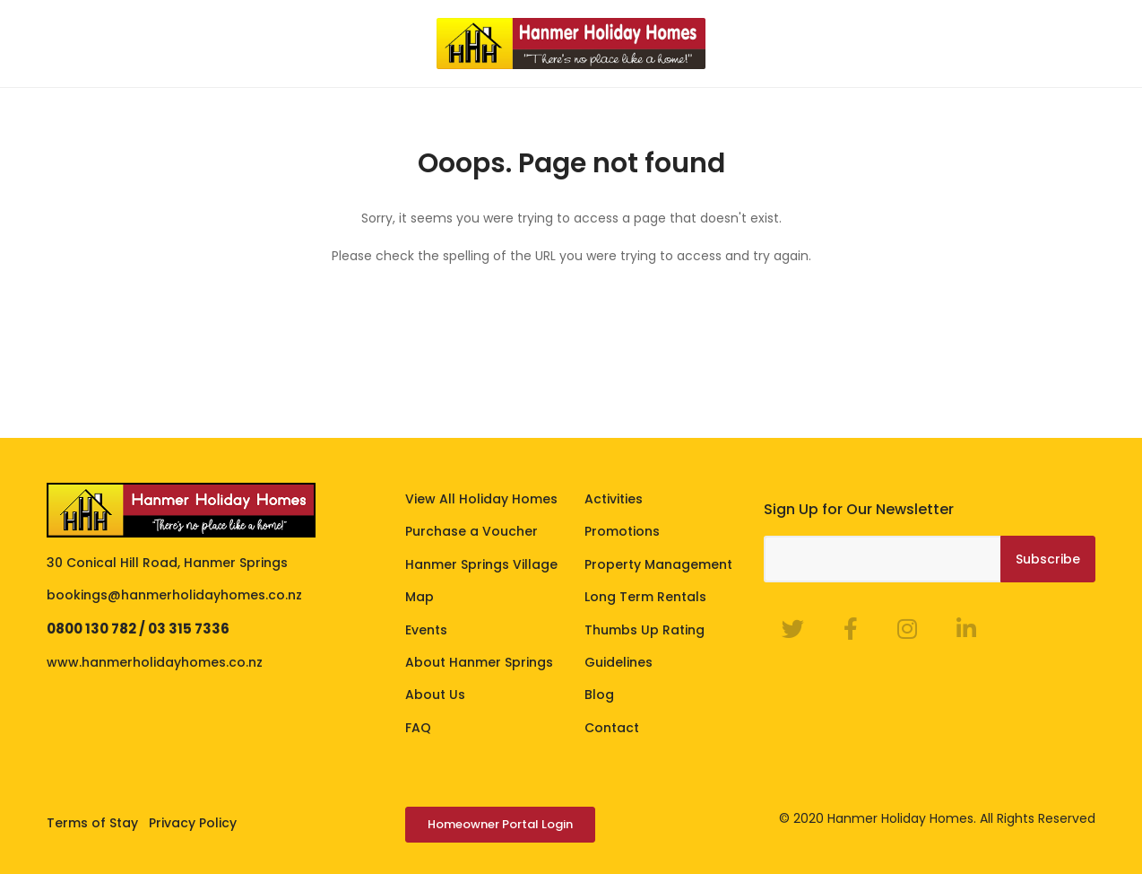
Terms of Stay (92, 823)
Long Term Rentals (645, 597)
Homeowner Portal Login (500, 824)
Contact (611, 728)
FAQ (418, 728)
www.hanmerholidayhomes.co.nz (155, 662)
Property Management (658, 564)
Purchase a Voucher (471, 531)
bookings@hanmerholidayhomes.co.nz (174, 595)
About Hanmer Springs (479, 662)
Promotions (622, 531)
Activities (613, 499)
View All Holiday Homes (481, 499)
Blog (599, 695)
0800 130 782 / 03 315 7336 (138, 628)
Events (426, 630)
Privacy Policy (193, 823)
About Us (435, 695)
